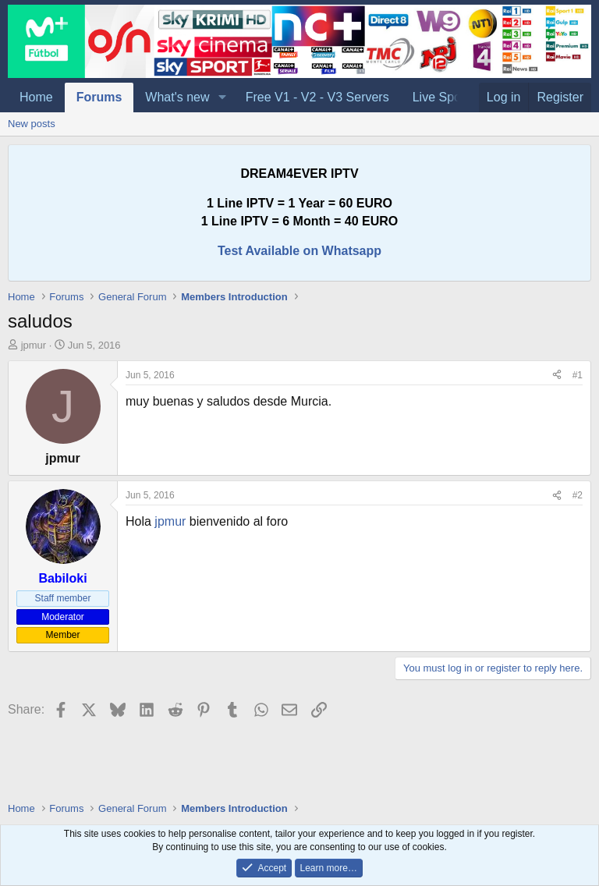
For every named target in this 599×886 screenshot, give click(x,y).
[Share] (557, 376)
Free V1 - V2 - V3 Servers (317, 97)
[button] (222, 97)
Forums (99, 97)
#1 (577, 375)
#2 (577, 495)
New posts (31, 123)
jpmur (170, 521)
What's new (177, 97)
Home (36, 97)
